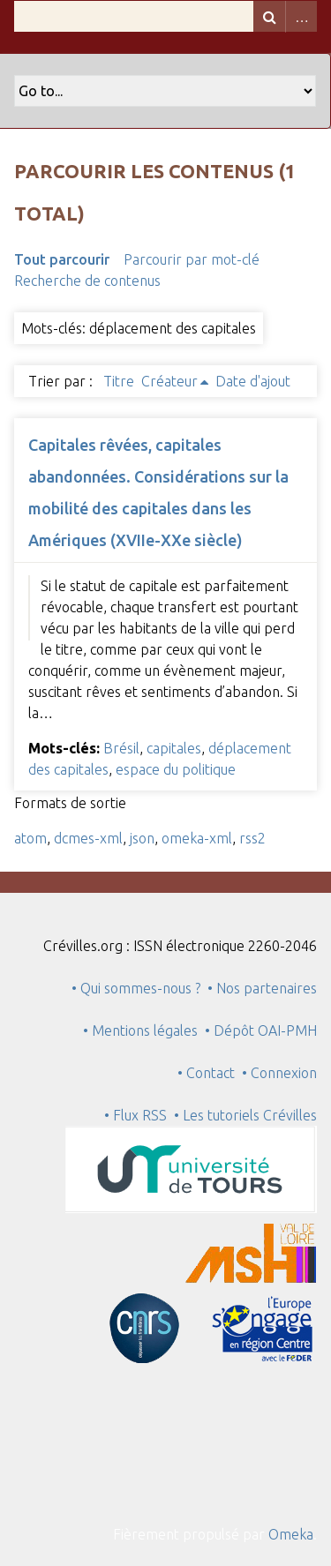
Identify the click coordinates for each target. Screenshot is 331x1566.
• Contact (209, 1073)
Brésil (121, 748)
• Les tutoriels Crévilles (245, 1115)
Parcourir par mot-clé (192, 259)
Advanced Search (301, 16)
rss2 (252, 838)
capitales (174, 748)
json (142, 838)
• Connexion (279, 1073)
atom (30, 838)
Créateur (169, 381)
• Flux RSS (135, 1115)
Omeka (290, 1534)
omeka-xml (197, 838)
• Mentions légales (140, 1030)
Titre (118, 381)
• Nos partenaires (262, 988)
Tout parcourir (61, 259)
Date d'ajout (252, 381)
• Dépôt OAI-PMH (261, 1030)
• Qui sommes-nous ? (135, 988)
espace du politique (176, 769)
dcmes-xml (88, 838)
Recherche (269, 16)
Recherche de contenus (87, 280)
